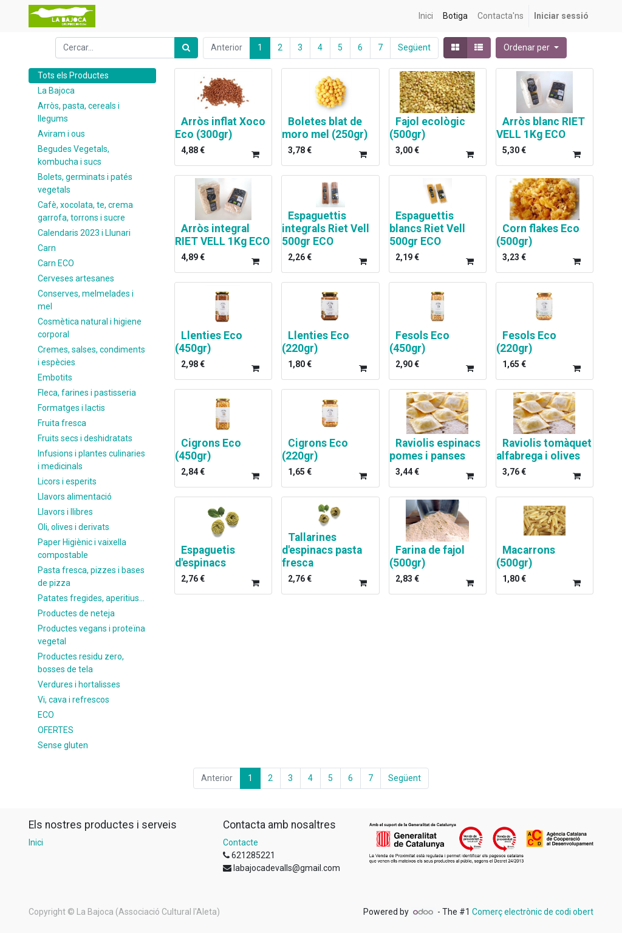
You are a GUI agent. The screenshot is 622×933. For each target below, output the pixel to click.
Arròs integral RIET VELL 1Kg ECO (222, 234)
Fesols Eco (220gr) (526, 341)
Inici (36, 842)
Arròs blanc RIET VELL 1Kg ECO (540, 127)
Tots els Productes (73, 75)
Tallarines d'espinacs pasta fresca (322, 550)
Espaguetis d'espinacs (205, 556)
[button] (531, 47)
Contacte (240, 842)
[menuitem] (426, 16)
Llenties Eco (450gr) (208, 341)
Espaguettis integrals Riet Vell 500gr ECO (325, 228)
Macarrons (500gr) (525, 556)
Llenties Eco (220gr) (315, 341)
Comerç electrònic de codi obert (532, 912)
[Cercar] (186, 47)
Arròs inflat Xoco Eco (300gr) (220, 127)
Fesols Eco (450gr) (419, 341)
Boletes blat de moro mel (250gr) (324, 127)
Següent (414, 47)
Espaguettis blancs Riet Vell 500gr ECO (427, 228)
